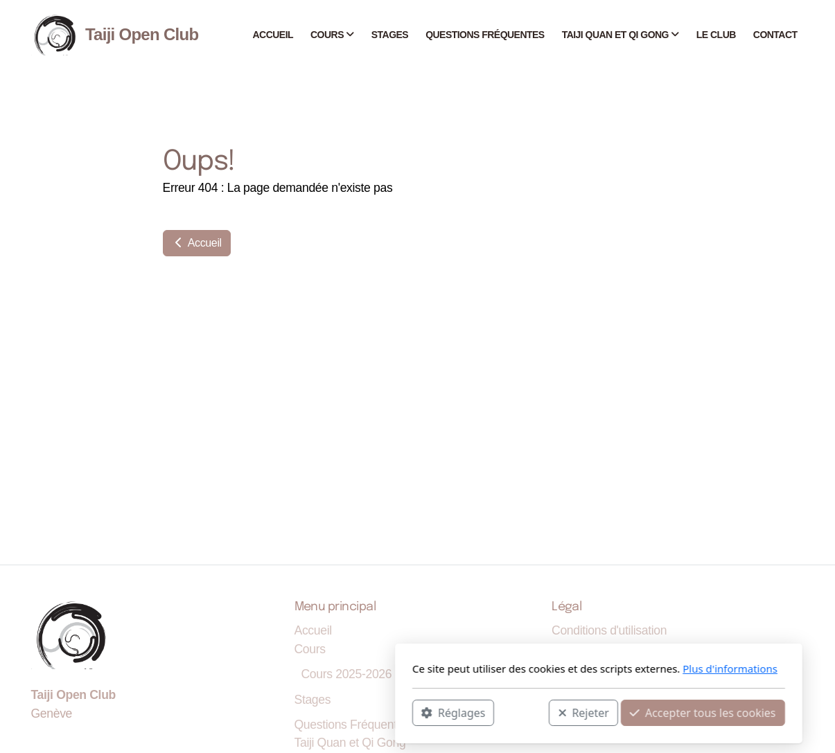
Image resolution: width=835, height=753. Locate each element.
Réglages (272, 712)
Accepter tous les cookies (522, 712)
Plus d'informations (549, 668)
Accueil (197, 243)
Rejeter (402, 712)
